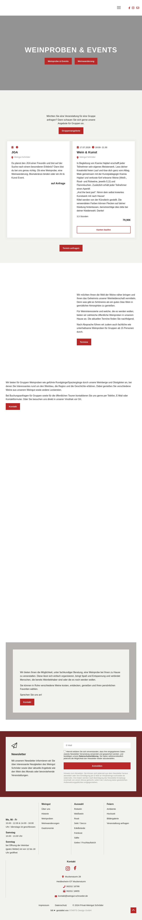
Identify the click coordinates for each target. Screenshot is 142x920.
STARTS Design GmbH (80, 910)
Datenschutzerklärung (89, 756)
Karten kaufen (104, 229)
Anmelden (97, 766)
